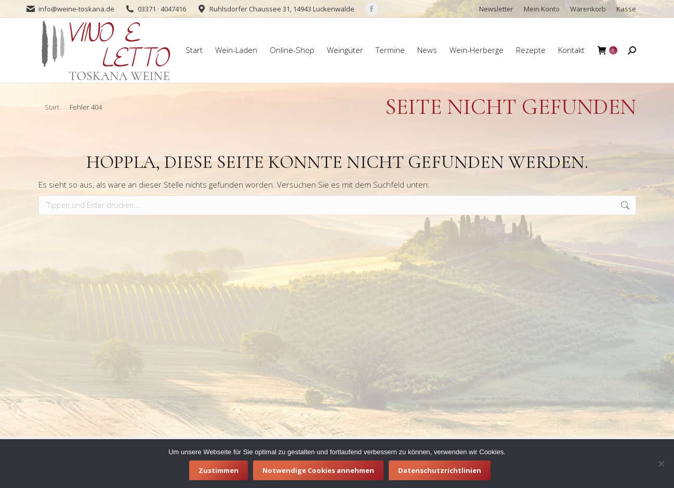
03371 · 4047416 (162, 9)
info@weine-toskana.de (76, 9)
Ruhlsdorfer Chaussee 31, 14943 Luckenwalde (281, 9)
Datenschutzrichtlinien (439, 470)
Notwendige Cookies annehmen (318, 470)
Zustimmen (219, 470)
